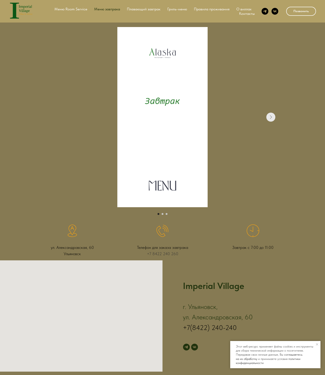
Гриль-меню (177, 9)
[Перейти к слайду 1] (158, 214)
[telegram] (265, 11)
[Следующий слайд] (270, 117)
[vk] (275, 11)
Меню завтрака (107, 9)
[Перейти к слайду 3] (166, 214)
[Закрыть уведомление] (317, 344)
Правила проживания (212, 9)
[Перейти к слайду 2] (162, 214)
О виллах (243, 9)
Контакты (247, 13)
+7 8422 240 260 (162, 253)
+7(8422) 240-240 (210, 327)
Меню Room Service (70, 9)
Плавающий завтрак (143, 9)
